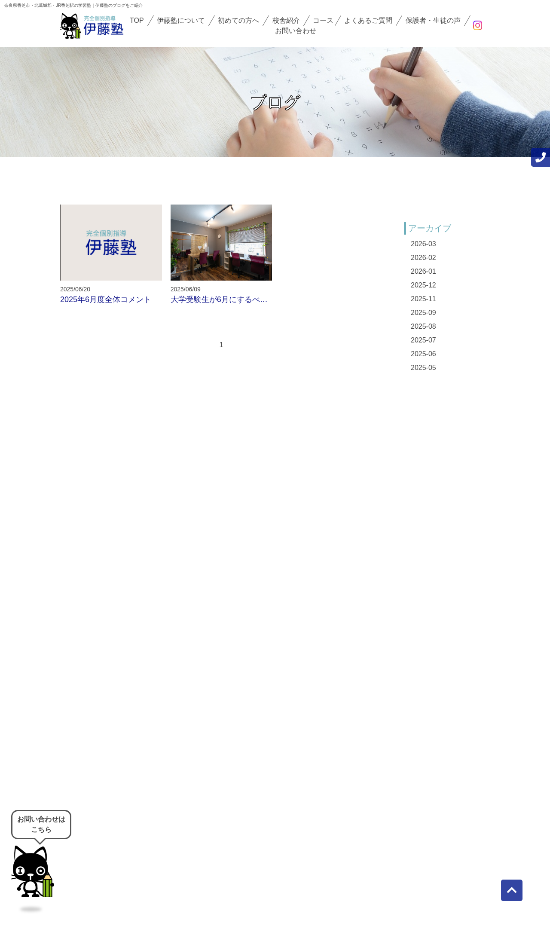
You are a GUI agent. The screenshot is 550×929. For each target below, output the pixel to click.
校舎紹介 (286, 20)
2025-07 (423, 340)
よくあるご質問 (368, 20)
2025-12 (423, 285)
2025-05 (423, 367)
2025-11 (423, 299)
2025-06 (423, 354)
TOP (137, 20)
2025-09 (423, 312)
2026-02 (423, 257)
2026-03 (423, 244)
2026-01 (423, 271)
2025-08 (423, 326)
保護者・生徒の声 (433, 20)
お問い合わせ (295, 30)
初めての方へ (238, 20)
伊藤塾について (181, 20)
